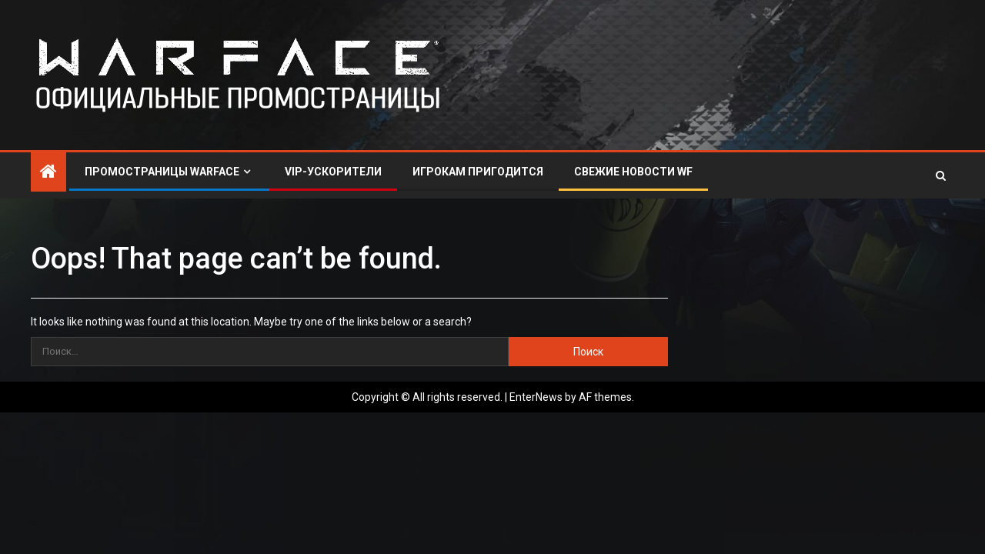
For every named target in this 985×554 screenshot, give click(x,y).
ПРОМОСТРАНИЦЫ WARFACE (162, 171)
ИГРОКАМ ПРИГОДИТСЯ (477, 171)
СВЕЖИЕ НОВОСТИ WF (633, 171)
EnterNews (536, 397)
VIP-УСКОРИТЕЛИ (333, 171)
